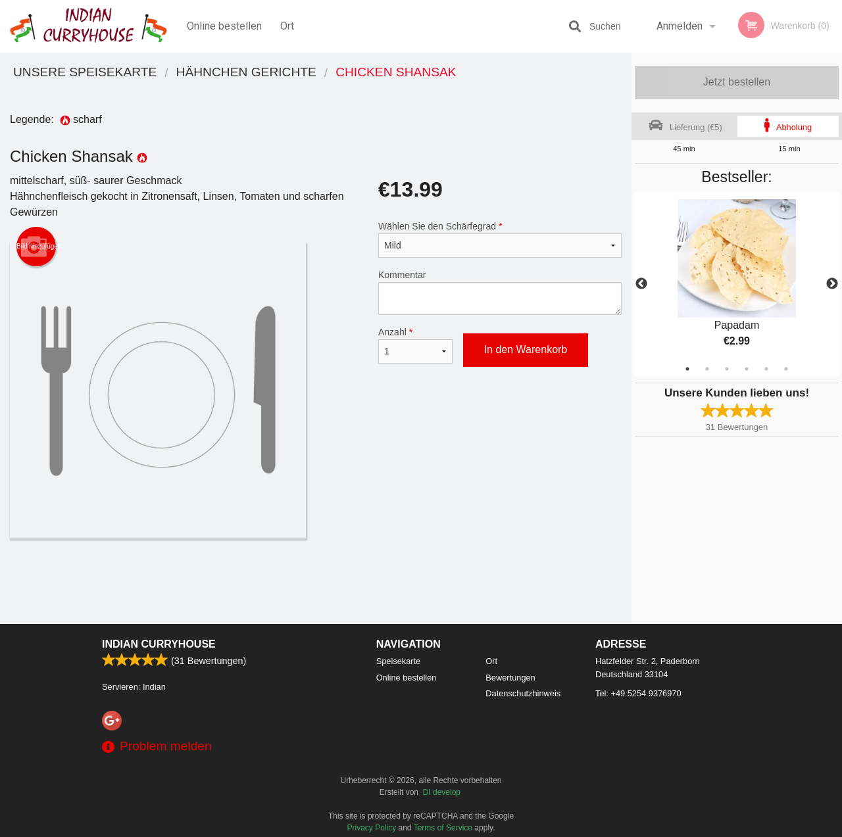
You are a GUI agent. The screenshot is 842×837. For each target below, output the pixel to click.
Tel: (638, 693)
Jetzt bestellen (736, 81)
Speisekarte (398, 661)
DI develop (441, 792)
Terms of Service (443, 827)
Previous (641, 284)
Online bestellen (224, 26)
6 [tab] (786, 368)
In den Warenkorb (526, 349)
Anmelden (679, 26)
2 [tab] (707, 368)
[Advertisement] (316, 581)
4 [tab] (746, 368)
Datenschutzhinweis (522, 693)
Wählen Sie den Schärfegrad (500, 239)
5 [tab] (766, 368)
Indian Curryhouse (159, 644)
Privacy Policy (372, 827)
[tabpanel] (736, 284)
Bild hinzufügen (36, 246)
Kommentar (500, 292)
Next (832, 284)
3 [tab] (726, 368)
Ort (287, 26)
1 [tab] (687, 368)
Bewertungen (510, 677)
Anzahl (415, 345)
